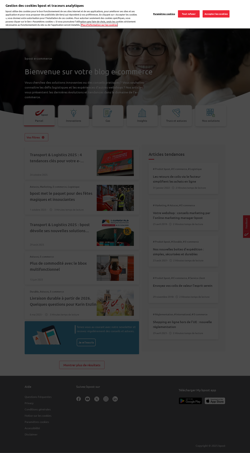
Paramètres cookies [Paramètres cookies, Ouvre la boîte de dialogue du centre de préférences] (164, 9)
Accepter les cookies (216, 9)
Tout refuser (189, 9)
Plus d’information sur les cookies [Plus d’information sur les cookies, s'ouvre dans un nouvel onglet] (99, 20)
